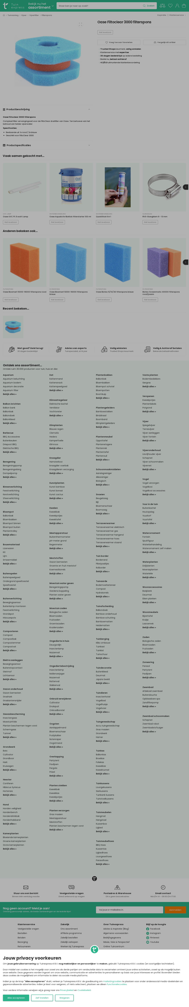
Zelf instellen (42, 997)
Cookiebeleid (84, 990)
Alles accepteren (16, 997)
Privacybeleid (67, 990)
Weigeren (64, 997)
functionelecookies (117, 984)
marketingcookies (112, 981)
